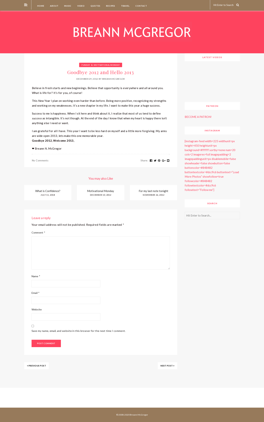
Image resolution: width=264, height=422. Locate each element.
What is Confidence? (47, 191)
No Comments (40, 160)
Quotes (95, 6)
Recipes (110, 6)
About (54, 6)
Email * (36, 292)
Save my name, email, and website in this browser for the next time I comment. (79, 330)
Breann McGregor (113, 78)
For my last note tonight (153, 191)
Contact (141, 6)
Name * (36, 276)
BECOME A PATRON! (198, 116)
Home (40, 6)
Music (67, 6)
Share (144, 160)
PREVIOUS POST (36, 365)
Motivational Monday (107, 65)
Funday (86, 65)
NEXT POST (168, 365)
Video (81, 6)
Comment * (38, 232)
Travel (125, 6)
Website (37, 309)
